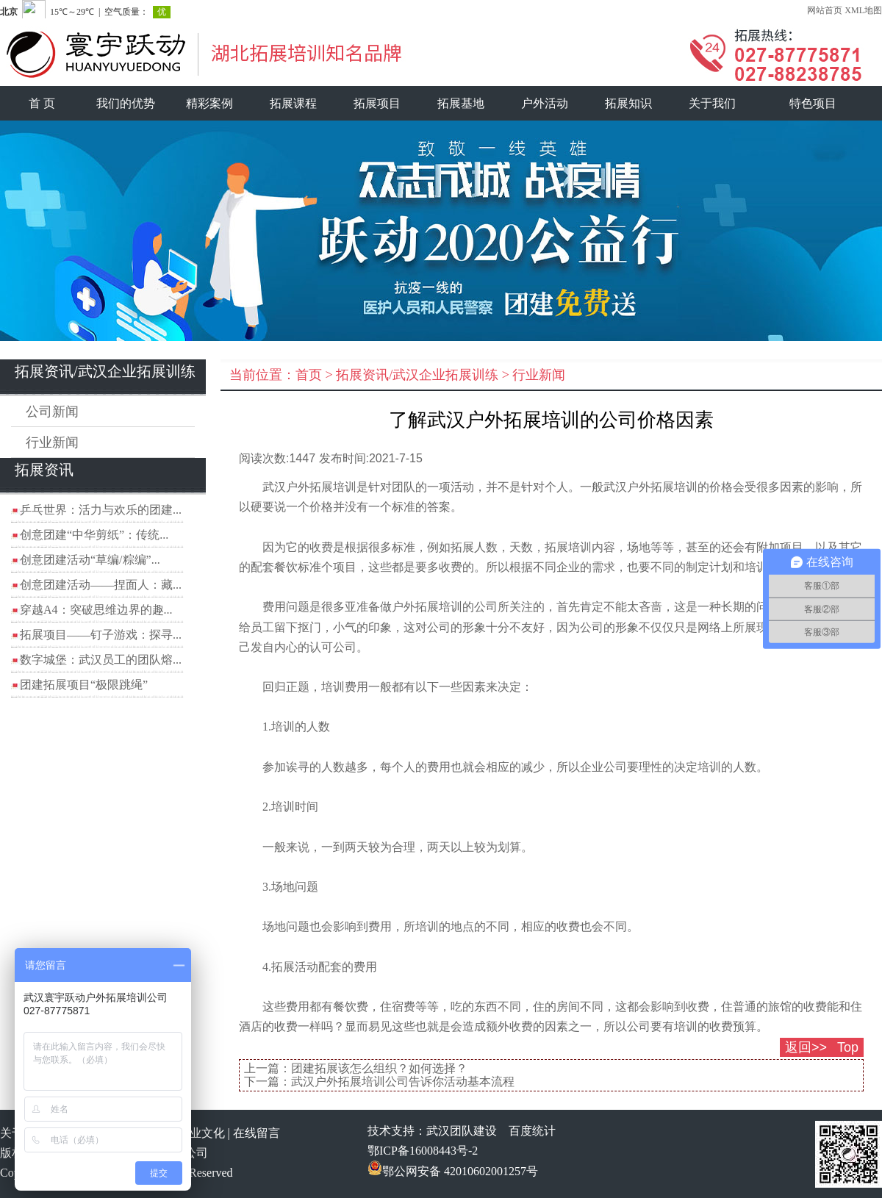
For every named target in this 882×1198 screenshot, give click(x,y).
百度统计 (532, 1131)
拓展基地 (460, 103)
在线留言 (256, 1133)
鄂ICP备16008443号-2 (423, 1150)
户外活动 (544, 103)
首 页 (42, 103)
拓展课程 (293, 103)
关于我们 (712, 103)
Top (847, 1047)
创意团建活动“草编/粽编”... (90, 559)
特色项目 (812, 103)
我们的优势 (125, 103)
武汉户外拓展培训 (650, 487)
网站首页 (824, 10)
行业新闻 (52, 442)
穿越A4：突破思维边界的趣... (96, 609)
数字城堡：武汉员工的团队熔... (101, 659)
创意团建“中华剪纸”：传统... (94, 534)
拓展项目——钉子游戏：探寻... (101, 634)
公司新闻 (52, 411)
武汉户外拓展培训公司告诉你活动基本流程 (402, 1081)
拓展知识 (628, 103)
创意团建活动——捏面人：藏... (101, 584)
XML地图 (863, 10)
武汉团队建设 (461, 1131)
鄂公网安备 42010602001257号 (453, 1171)
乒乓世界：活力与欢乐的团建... (101, 509)
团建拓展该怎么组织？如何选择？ (379, 1068)
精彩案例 (209, 103)
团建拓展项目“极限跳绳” (84, 684)
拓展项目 (377, 103)
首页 (308, 374)
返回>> (806, 1047)
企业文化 (201, 1133)
